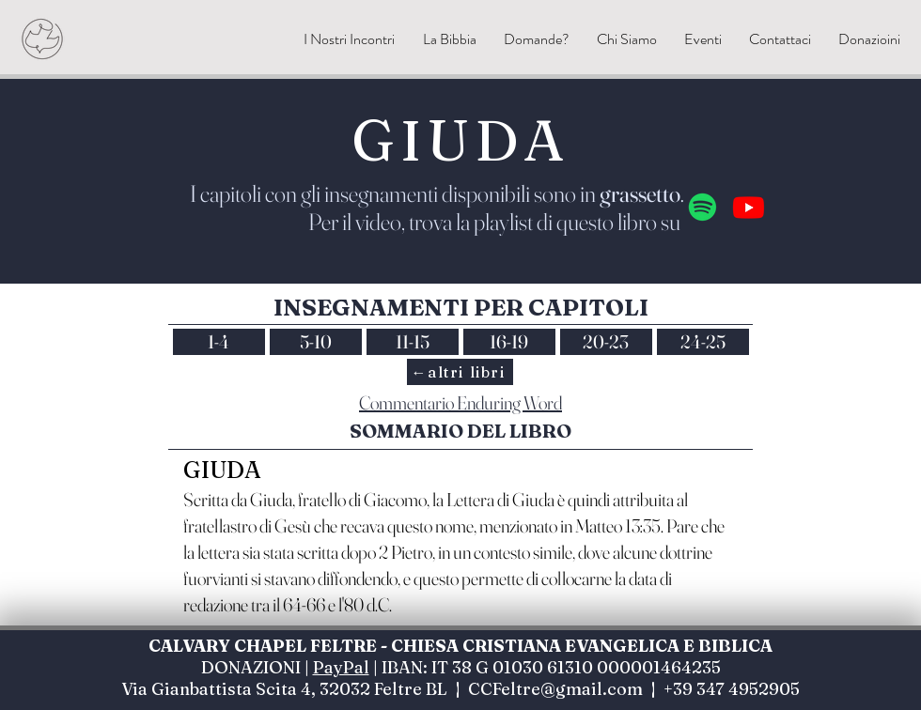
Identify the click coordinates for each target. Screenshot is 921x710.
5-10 (316, 341)
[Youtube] (748, 207)
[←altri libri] (460, 372)
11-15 (412, 341)
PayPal (341, 667)
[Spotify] (702, 207)
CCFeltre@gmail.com (555, 689)
